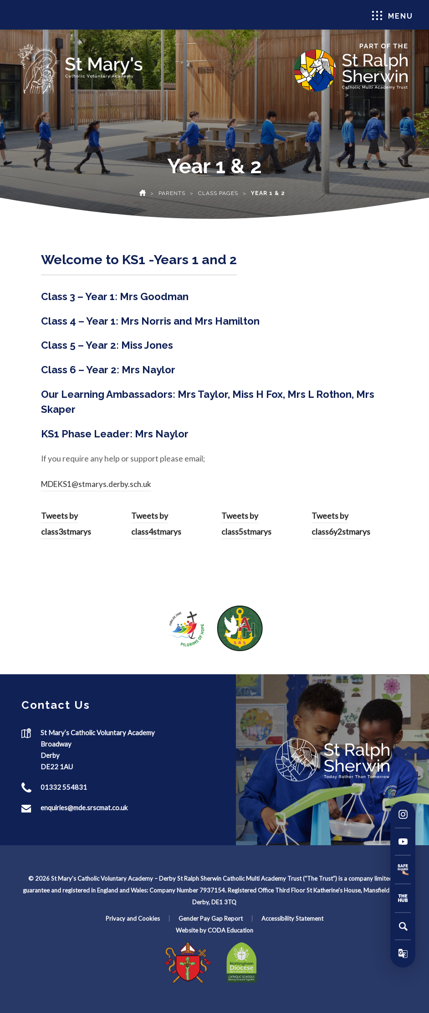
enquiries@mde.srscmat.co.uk (84, 807)
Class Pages (218, 193)
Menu (392, 15)
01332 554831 (64, 787)
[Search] (403, 926)
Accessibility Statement (292, 918)
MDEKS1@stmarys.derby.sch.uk (96, 484)
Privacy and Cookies (133, 918)
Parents (171, 193)
